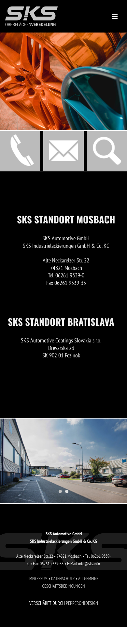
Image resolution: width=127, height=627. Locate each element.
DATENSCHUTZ (63, 578)
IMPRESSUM (38, 578)
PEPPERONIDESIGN (82, 603)
